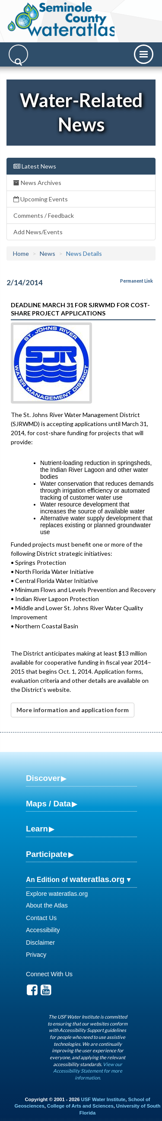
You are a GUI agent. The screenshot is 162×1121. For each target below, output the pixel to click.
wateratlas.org (97, 879)
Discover (43, 778)
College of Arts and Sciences (80, 1105)
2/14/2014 (24, 282)
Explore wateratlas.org (57, 893)
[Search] (18, 54)
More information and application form (72, 709)
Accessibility (43, 930)
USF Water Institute (103, 1099)
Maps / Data (48, 803)
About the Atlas (47, 905)
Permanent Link (136, 280)
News (47, 253)
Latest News (34, 166)
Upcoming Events (40, 199)
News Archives (37, 182)
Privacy (36, 954)
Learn (37, 828)
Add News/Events (38, 232)
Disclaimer (40, 942)
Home (21, 253)
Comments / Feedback (43, 215)
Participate (46, 854)
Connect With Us (49, 974)
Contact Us (41, 917)
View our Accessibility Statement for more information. (87, 1070)
